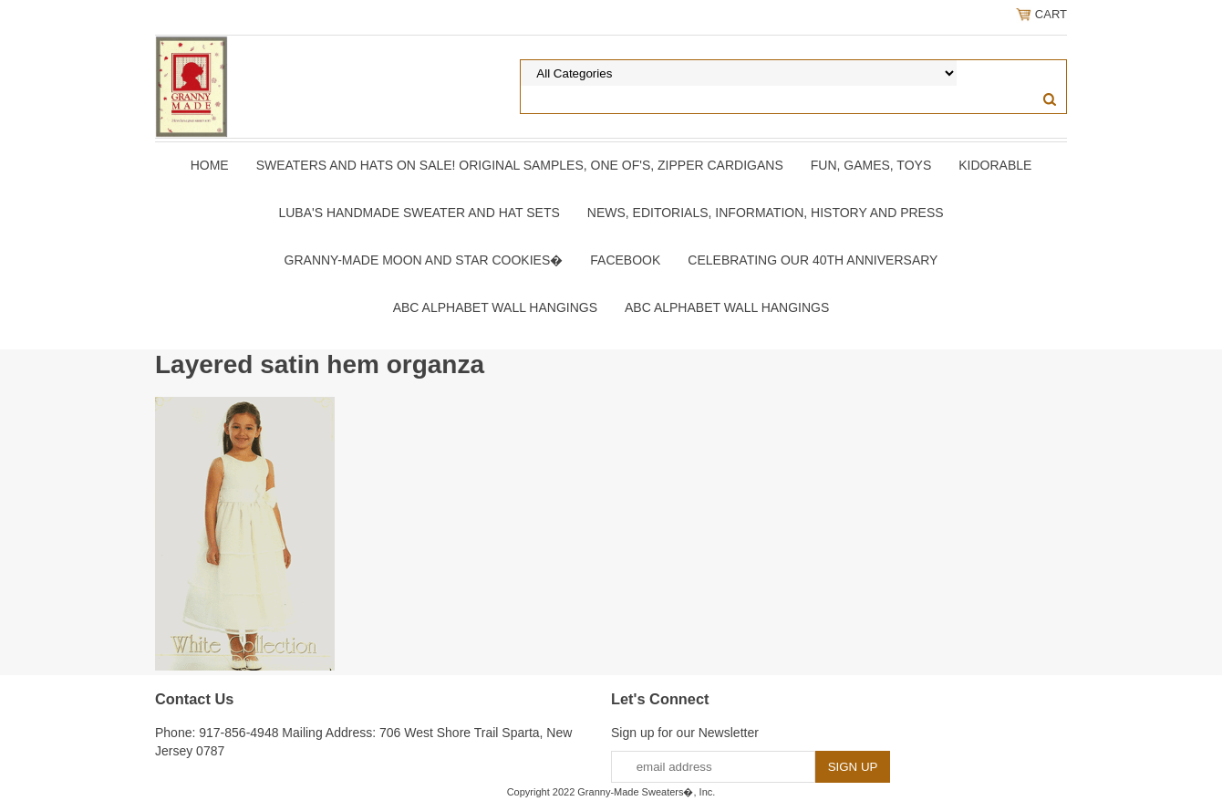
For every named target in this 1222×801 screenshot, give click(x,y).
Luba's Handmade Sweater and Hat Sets (418, 212)
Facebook (625, 260)
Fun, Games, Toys (871, 165)
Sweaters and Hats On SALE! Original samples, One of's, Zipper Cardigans (519, 165)
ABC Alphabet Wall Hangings (495, 307)
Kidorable (994, 165)
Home (210, 165)
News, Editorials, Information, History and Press (765, 212)
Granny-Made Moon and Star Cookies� (424, 260)
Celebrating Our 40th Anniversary (812, 260)
